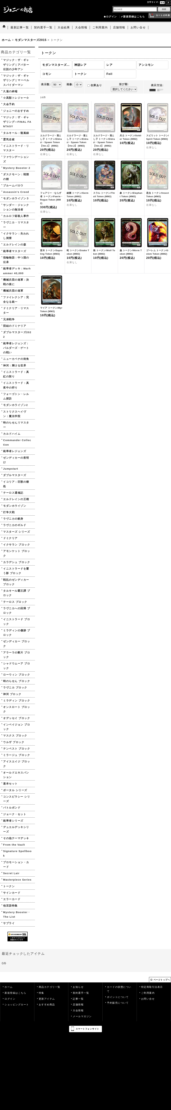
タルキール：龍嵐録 (16, 132)
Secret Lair (11, 873)
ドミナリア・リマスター (16, 310)
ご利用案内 (148, 993)
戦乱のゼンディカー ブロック (16, 582)
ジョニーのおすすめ (16, 110)
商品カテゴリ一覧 (49, 987)
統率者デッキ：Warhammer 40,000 (17, 270)
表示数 (46, 84)
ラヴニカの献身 (13, 518)
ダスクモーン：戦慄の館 (16, 176)
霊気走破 (9, 139)
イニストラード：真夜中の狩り (16, 385)
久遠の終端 (10, 91)
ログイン (111, 16)
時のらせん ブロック (16, 681)
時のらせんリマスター (16, 425)
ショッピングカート (17, 1004)
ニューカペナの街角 (16, 358)
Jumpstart (10, 468)
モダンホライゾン (14, 505)
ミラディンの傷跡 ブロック (16, 632)
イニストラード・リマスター (16, 148)
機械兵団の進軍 (13, 290)
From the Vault (14, 844)
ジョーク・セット (14, 814)
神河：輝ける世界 (14, 365)
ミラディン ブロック (16, 700)
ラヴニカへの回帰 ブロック (16, 610)
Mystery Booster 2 (16, 167)
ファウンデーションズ (16, 159)
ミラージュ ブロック (16, 755)
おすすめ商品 (47, 1004)
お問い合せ (148, 999)
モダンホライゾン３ (16, 198)
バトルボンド (11, 807)
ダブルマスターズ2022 (17, 334)
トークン (9, 886)
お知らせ (78, 987)
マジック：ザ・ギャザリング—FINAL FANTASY (17, 122)
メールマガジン (82, 1016)
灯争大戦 (9, 512)
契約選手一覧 (81, 993)
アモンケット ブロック (16, 553)
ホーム (9, 987)
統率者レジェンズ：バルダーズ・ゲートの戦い (16, 348)
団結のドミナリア (14, 325)
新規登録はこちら (134, 16)
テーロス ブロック (15, 601)
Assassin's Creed (16, 191)
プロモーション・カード (16, 864)
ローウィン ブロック (16, 674)
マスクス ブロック (15, 735)
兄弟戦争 (9, 319)
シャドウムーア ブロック (16, 665)
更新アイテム (47, 999)
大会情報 (78, 1010)
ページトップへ (162, 980)
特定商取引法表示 (152, 987)
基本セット (10, 783)
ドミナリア (10, 538)
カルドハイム (11, 433)
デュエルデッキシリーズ (16, 829)
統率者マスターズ (14, 251)
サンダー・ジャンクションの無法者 (16, 207)
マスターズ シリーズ (16, 531)
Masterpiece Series (17, 879)
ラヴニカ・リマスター (16, 224)
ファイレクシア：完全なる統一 (16, 299)
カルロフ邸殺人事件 (16, 215)
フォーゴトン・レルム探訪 (16, 396)
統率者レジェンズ (14, 451)
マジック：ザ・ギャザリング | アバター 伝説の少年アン (16, 64)
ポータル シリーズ (15, 790)
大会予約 (9, 104)
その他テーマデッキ (16, 838)
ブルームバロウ (13, 185)
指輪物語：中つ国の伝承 (16, 260)
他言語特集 (10, 905)
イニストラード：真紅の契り (16, 374)
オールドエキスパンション (16, 775)
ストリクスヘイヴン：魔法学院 (14, 414)
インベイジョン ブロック (16, 727)
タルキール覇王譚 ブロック (16, 593)
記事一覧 (78, 999)
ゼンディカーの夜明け (16, 460)
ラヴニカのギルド (14, 525)
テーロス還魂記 (13, 492)
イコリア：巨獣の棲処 (16, 484)
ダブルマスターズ (14, 475)
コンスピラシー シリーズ (16, 799)
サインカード (11, 892)
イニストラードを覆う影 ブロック (16, 571)
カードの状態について (119, 989)
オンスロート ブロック (16, 709)
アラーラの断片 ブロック (16, 654)
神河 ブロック (12, 694)
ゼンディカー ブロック (16, 643)
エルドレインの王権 (16, 499)
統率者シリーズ (13, 820)
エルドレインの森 (14, 244)
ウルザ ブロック (13, 742)
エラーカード (11, 899)
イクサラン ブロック (16, 544)
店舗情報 (78, 1004)
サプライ (9, 923)
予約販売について (118, 1003)
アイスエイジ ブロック (16, 763)
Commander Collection (17, 442)
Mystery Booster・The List (17, 914)
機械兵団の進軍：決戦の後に (16, 282)
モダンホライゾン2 (15, 404)
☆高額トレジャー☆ (16, 97)
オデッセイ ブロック (16, 718)
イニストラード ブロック (16, 621)
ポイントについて (118, 997)
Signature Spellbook (17, 853)
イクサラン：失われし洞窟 (16, 236)
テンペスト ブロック (16, 748)
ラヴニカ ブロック (15, 687)
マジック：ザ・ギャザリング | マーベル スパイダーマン (16, 80)
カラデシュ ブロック (16, 562)
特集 (41, 993)
